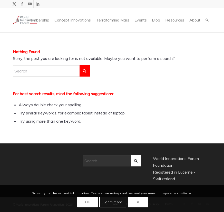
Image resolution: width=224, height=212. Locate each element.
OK (87, 202)
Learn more (112, 202)
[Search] (207, 20)
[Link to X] (14, 4)
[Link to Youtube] (29, 4)
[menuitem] (19, 20)
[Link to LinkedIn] (37, 4)
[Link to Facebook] (22, 4)
